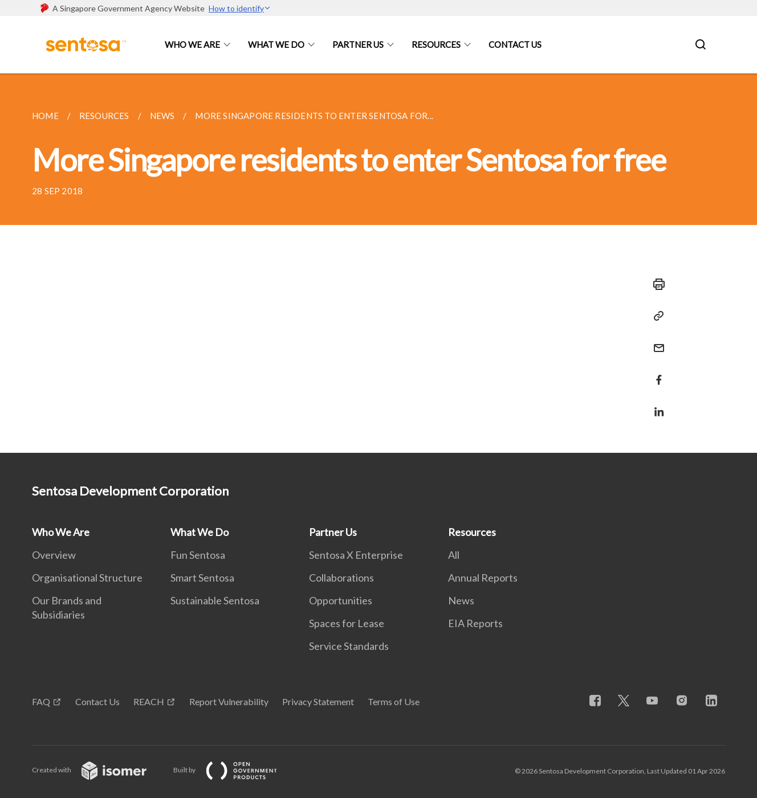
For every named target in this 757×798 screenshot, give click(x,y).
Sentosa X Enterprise (356, 555)
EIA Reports (475, 623)
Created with (98, 770)
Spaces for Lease (346, 623)
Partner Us (358, 44)
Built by (234, 770)
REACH (148, 701)
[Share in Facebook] (655, 372)
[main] (378, 263)
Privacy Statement (318, 701)
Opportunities (340, 600)
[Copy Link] (655, 316)
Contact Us (515, 44)
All (453, 555)
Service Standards (349, 646)
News (461, 600)
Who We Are (192, 44)
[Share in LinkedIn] (655, 404)
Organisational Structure (87, 577)
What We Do (276, 44)
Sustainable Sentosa (214, 600)
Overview (54, 555)
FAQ (41, 701)
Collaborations (341, 577)
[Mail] (655, 340)
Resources (436, 44)
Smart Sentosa (202, 577)
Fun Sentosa (197, 555)
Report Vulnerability (228, 701)
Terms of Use (394, 701)
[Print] (655, 284)
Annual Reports (483, 577)
